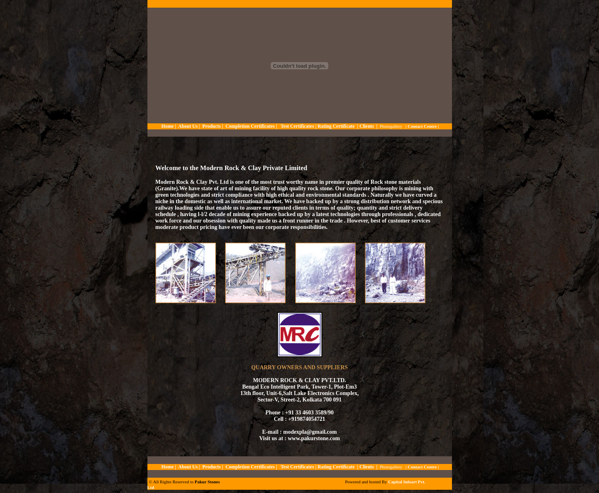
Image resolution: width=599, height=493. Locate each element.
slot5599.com (283, 488)
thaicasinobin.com (191, 488)
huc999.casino (258, 488)
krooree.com (271, 488)
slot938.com (176, 488)
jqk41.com (205, 488)
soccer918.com (243, 488)
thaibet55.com (217, 488)
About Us (187, 126)
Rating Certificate (335, 126)
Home (168, 126)
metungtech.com (162, 488)
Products (211, 126)
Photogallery (390, 126)
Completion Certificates (250, 126)
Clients (366, 126)
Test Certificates (297, 126)
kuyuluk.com (230, 488)
